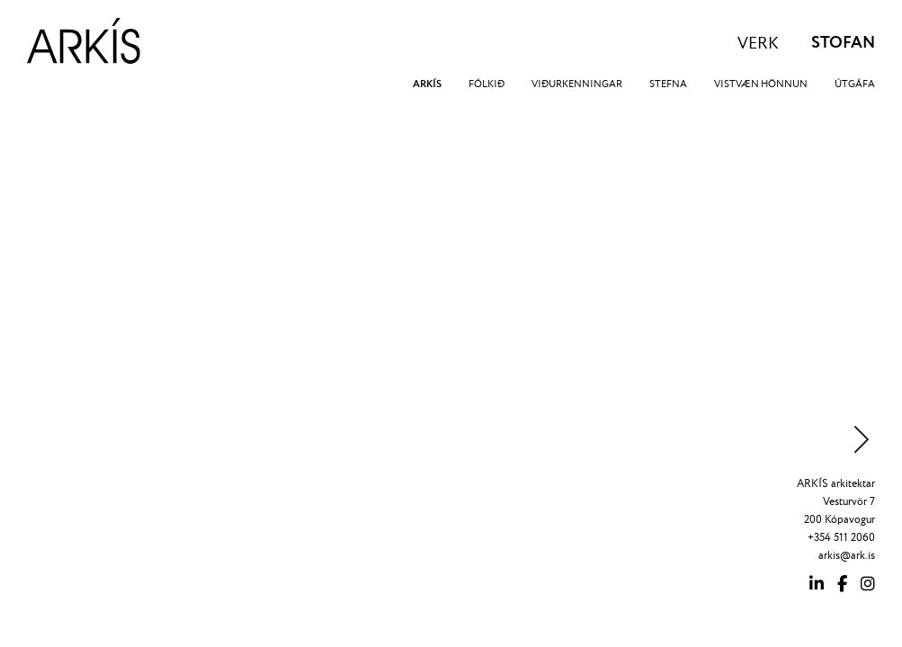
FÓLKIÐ (487, 84)
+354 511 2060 (841, 537)
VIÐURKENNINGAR (576, 84)
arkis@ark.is (846, 555)
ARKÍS (427, 84)
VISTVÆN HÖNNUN (761, 84)
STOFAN (843, 43)
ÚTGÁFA (855, 84)
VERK (758, 44)
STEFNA (668, 84)
